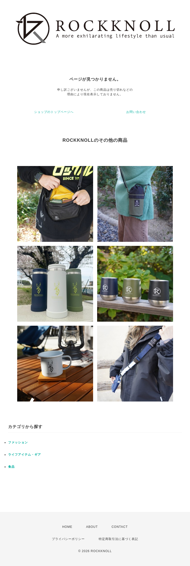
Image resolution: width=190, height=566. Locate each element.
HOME (67, 527)
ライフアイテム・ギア (24, 454)
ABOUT (92, 527)
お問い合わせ (136, 112)
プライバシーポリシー (68, 539)
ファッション (18, 442)
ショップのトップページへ (54, 112)
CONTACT (120, 527)
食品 (11, 466)
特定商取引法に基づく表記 (118, 539)
